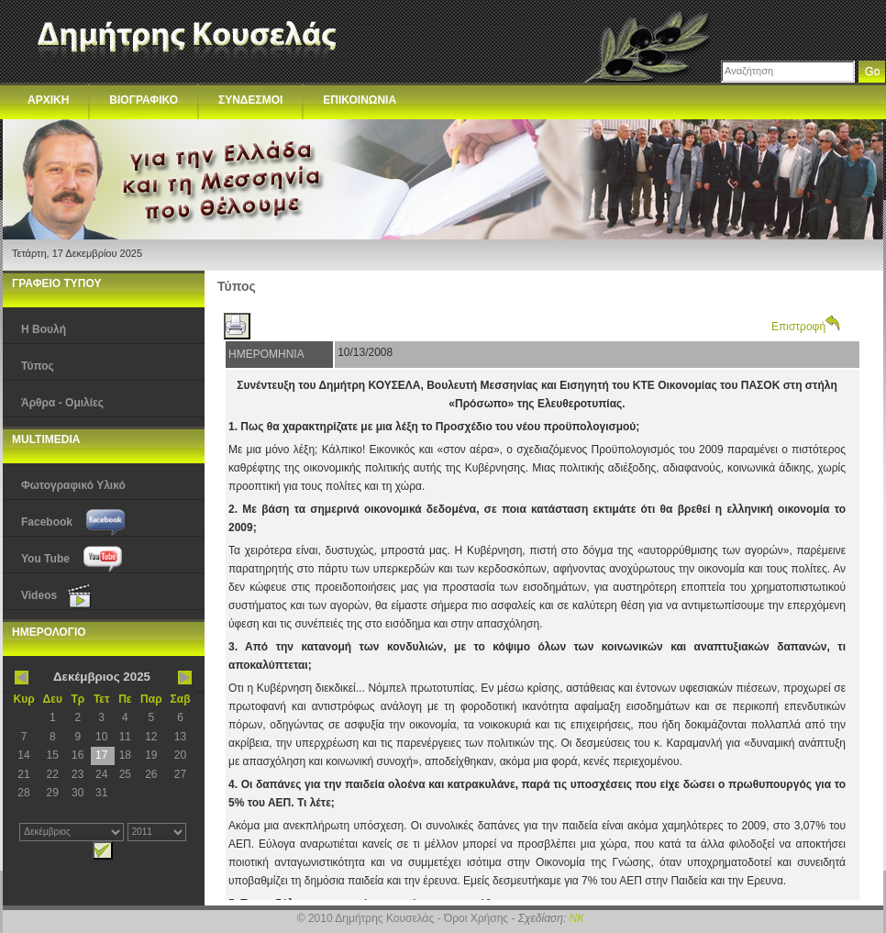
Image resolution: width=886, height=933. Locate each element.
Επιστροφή (805, 326)
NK (577, 918)
